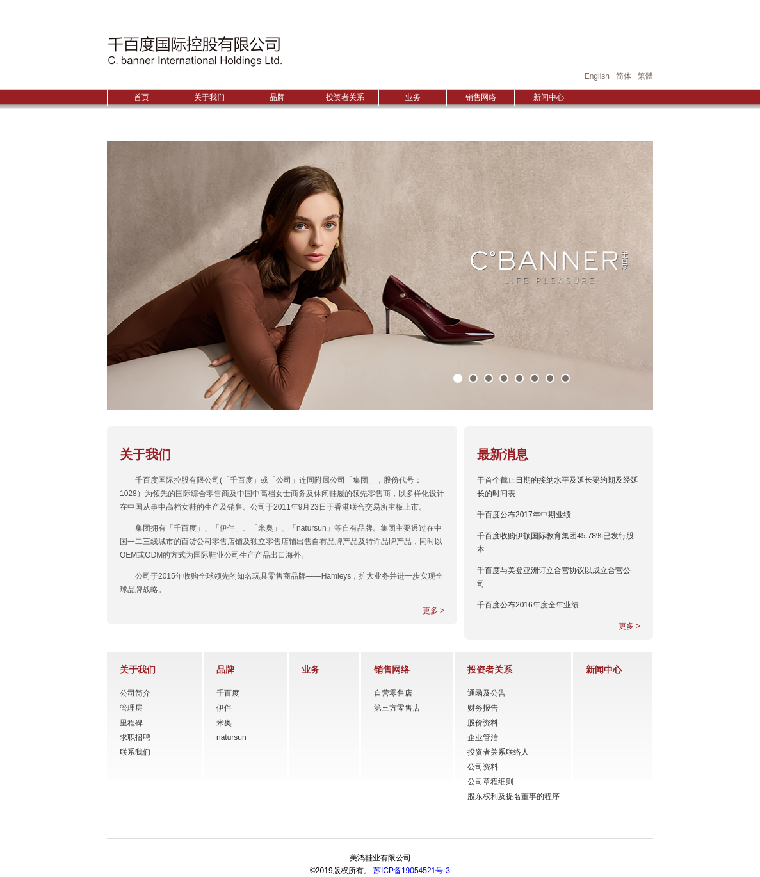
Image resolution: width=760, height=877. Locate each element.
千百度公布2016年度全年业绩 (528, 604)
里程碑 (131, 722)
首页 (141, 97)
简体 (623, 76)
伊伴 (224, 708)
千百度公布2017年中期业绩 (524, 514)
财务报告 (482, 708)
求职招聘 (135, 737)
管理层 (131, 708)
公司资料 (482, 766)
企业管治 (482, 737)
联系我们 (135, 752)
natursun (231, 737)
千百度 (227, 693)
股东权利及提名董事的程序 (513, 796)
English (597, 76)
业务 (413, 97)
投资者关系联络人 (498, 752)
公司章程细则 (490, 781)
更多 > (433, 610)
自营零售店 (393, 693)
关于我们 (209, 97)
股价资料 (482, 722)
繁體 (645, 76)
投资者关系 (345, 97)
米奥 (224, 722)
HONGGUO (194, 50)
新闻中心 (548, 97)
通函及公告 (486, 693)
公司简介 (135, 693)
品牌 (277, 97)
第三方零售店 (397, 708)
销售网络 (480, 97)
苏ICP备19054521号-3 (411, 870)
